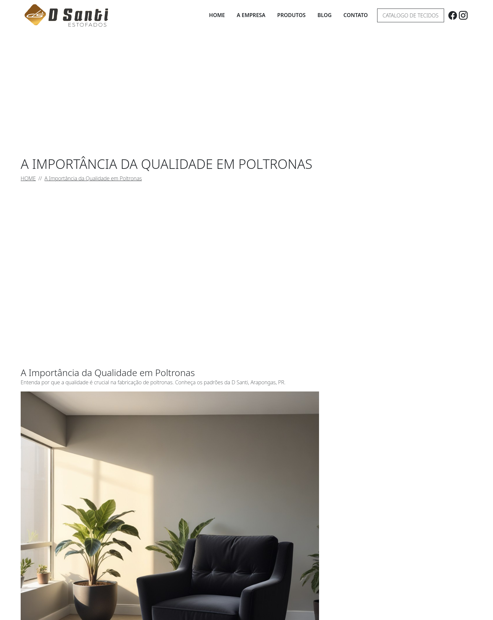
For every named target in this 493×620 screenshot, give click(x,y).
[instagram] (463, 15)
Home (217, 15)
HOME (28, 178)
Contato (355, 15)
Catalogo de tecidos (411, 15)
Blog (324, 15)
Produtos (291, 15)
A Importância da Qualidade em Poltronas (93, 178)
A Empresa (251, 15)
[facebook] (452, 15)
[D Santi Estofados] (66, 15)
